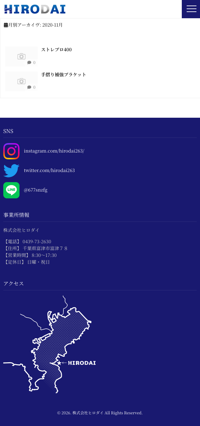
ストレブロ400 (56, 49)
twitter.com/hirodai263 (49, 170)
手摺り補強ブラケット (63, 74)
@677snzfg (35, 190)
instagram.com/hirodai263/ (54, 151)
